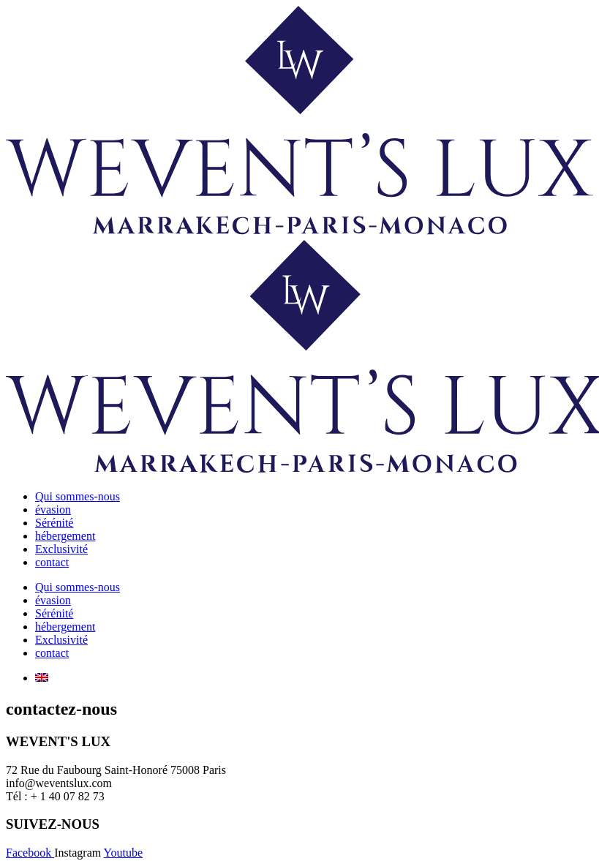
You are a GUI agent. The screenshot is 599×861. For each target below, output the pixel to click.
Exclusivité (61, 549)
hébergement (65, 536)
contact (52, 562)
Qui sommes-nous (77, 496)
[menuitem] (41, 678)
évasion (53, 509)
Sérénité (54, 522)
